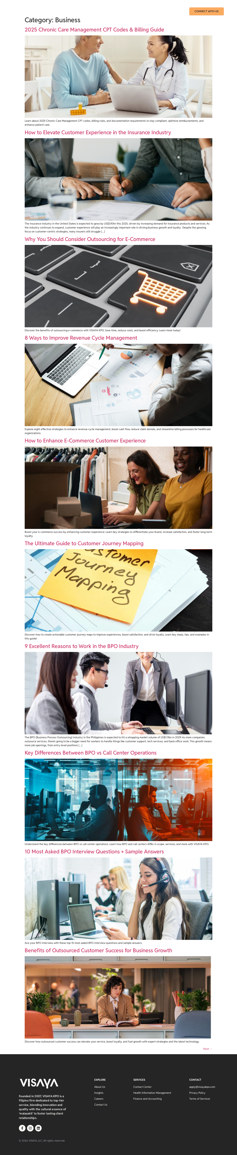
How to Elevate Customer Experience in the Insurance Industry (98, 132)
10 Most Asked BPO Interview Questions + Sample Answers (94, 851)
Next (207, 1049)
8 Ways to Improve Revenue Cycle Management (81, 337)
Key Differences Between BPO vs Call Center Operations (91, 752)
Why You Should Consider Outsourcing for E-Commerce (90, 239)
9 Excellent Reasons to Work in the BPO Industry (82, 646)
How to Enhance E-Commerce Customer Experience (85, 440)
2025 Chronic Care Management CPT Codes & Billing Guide (94, 29)
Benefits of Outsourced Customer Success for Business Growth (98, 950)
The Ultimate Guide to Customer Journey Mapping (84, 543)
